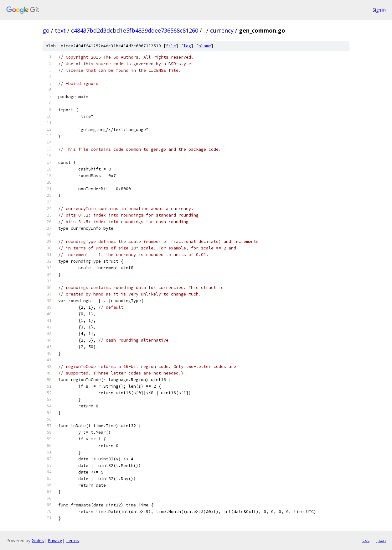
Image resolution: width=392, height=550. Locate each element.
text (60, 30)
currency (222, 30)
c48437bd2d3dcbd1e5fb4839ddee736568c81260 (134, 30)
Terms (72, 540)
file (171, 46)
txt (365, 540)
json (381, 540)
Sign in (379, 10)
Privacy (55, 540)
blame (205, 46)
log (187, 46)
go (46, 30)
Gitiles (38, 540)
